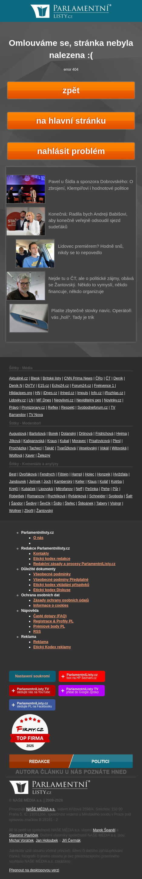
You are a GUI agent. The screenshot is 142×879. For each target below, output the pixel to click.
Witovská (119, 448)
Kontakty (41, 553)
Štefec (70, 503)
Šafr (129, 496)
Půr (115, 489)
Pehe (105, 489)
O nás (38, 538)
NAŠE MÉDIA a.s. (40, 809)
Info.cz (96, 393)
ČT (108, 378)
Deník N (15, 385)
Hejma (121, 433)
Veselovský (88, 448)
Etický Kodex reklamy (52, 647)
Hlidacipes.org (20, 393)
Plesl (117, 441)
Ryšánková (77, 496)
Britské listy (52, 378)
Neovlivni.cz (64, 400)
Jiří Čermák (71, 840)
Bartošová (37, 433)
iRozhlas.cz (114, 393)
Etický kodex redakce (51, 559)
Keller (80, 481)
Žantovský (44, 511)
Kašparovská (33, 441)
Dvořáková (28, 474)
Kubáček (28, 489)
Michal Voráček (21, 840)
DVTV (30, 385)
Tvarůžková (66, 448)
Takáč (49, 448)
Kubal (64, 441)
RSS (37, 631)
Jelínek (35, 481)
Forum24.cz (81, 385)
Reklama (40, 642)
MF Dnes (43, 400)
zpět (71, 90)
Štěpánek (86, 503)
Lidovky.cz (17, 400)
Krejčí (13, 489)
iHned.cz (67, 393)
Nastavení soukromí (32, 676)
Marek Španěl (104, 830)
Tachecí (35, 448)
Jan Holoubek (47, 840)
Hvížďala (120, 474)
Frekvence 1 (104, 385)
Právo (13, 407)
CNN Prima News (78, 378)
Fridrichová (104, 433)
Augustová (17, 433)
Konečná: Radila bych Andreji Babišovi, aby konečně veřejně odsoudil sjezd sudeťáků (87, 220)
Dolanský (68, 433)
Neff (79, 489)
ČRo (99, 378)
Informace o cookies (50, 605)
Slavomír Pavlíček (23, 835)
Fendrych (47, 474)
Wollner (15, 511)
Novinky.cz (112, 400)
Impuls (82, 393)
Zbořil (28, 511)
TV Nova (36, 415)
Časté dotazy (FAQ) (50, 616)
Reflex (53, 407)
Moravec (79, 441)
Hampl (76, 474)
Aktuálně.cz (18, 378)
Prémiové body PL (49, 626)
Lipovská (45, 489)
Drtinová (86, 433)
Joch (47, 481)
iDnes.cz (50, 393)
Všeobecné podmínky (52, 574)
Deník (118, 378)
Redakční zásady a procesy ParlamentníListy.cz (74, 564)
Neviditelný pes (88, 400)
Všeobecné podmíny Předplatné (60, 579)
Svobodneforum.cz (93, 407)
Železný (44, 455)
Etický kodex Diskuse (52, 590)
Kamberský (63, 481)
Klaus (92, 481)
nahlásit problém (71, 151)
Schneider (97, 496)
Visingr (115, 503)
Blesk (35, 378)
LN (31, 400)
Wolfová (15, 455)
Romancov (36, 496)
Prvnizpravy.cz (33, 407)
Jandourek (17, 481)
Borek (53, 433)
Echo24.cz (60, 385)
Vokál (104, 448)
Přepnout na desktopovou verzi (34, 870)
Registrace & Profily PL (53, 621)
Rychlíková (56, 496)
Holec (89, 474)
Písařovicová (99, 441)
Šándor (17, 503)
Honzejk (103, 474)
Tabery (101, 503)
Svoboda (115, 496)
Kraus (52, 441)
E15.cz (43, 385)
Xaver (30, 455)
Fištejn (63, 474)
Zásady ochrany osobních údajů (61, 600)
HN (37, 393)
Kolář (104, 481)
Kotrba (116, 481)
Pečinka (91, 489)
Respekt (67, 407)
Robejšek (16, 496)
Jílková (14, 441)
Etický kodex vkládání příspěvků (61, 585)
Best (12, 474)
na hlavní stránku (71, 120)
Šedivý (31, 503)
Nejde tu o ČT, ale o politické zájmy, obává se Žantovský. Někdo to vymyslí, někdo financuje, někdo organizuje (91, 285)
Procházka (17, 448)
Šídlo (58, 503)
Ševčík (45, 503)
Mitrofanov (64, 489)
